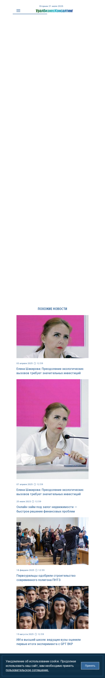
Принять (90, 665)
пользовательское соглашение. (27, 670)
